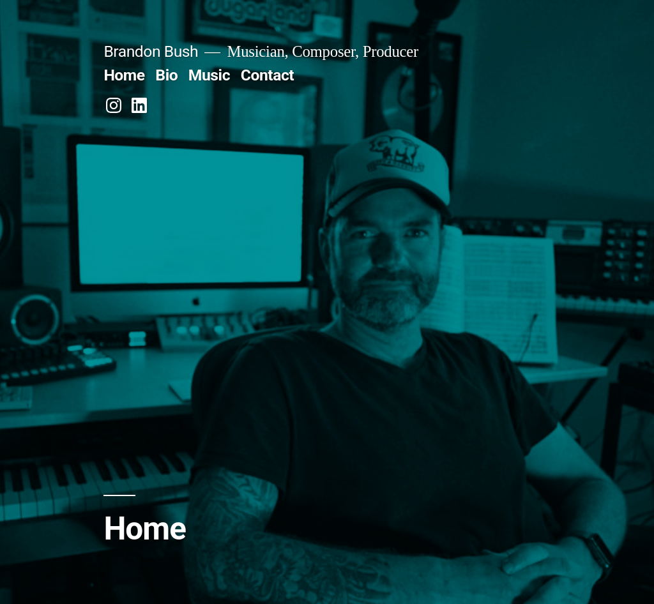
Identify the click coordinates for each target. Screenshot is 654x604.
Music (209, 75)
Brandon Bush (150, 51)
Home (123, 75)
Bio (166, 75)
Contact (267, 75)
